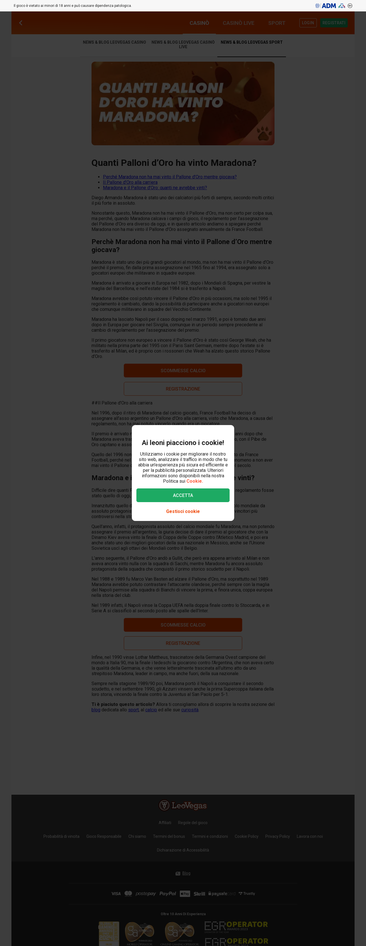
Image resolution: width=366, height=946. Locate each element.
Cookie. (194, 481)
